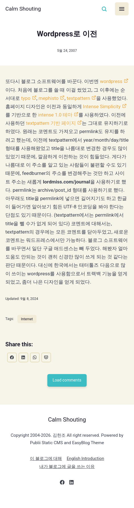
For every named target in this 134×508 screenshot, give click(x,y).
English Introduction (85, 467)
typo (30, 98)
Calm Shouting (23, 8)
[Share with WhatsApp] (35, 366)
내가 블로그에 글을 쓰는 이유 (67, 475)
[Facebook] (62, 492)
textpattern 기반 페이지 (79, 123)
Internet (27, 327)
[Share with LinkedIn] (24, 366)
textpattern (84, 98)
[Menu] (122, 8)
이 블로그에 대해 (46, 467)
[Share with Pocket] (47, 366)
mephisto (54, 98)
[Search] (104, 9)
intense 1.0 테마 (82, 115)
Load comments (67, 389)
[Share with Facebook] (12, 366)
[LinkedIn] (71, 492)
